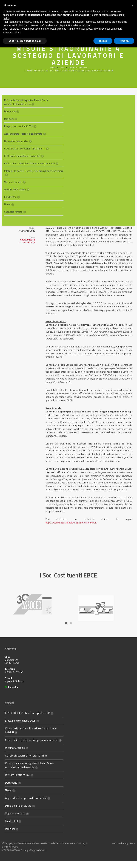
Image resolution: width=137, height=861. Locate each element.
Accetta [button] (124, 40)
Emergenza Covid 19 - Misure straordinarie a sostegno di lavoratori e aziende (70, 70)
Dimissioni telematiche (16, 141)
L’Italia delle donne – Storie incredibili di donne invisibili (33, 171)
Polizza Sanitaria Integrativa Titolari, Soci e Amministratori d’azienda (26, 102)
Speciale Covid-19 (77, 67)
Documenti (10, 111)
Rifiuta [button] (103, 40)
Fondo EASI (10, 197)
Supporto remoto (13, 212)
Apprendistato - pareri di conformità (23, 133)
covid (23, 239)
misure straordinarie (27, 241)
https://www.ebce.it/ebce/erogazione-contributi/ (71, 522)
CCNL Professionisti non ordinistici (22, 156)
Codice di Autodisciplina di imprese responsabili (29, 163)
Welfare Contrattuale (15, 189)
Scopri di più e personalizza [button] (24, 40)
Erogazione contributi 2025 (18, 126)
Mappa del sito (38, 850)
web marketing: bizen (123, 843)
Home (53, 67)
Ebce (62, 67)
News (7, 204)
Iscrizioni (9, 119)
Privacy (24, 850)
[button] (132, 6)
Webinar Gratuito (13, 182)
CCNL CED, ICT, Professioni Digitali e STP (24, 148)
